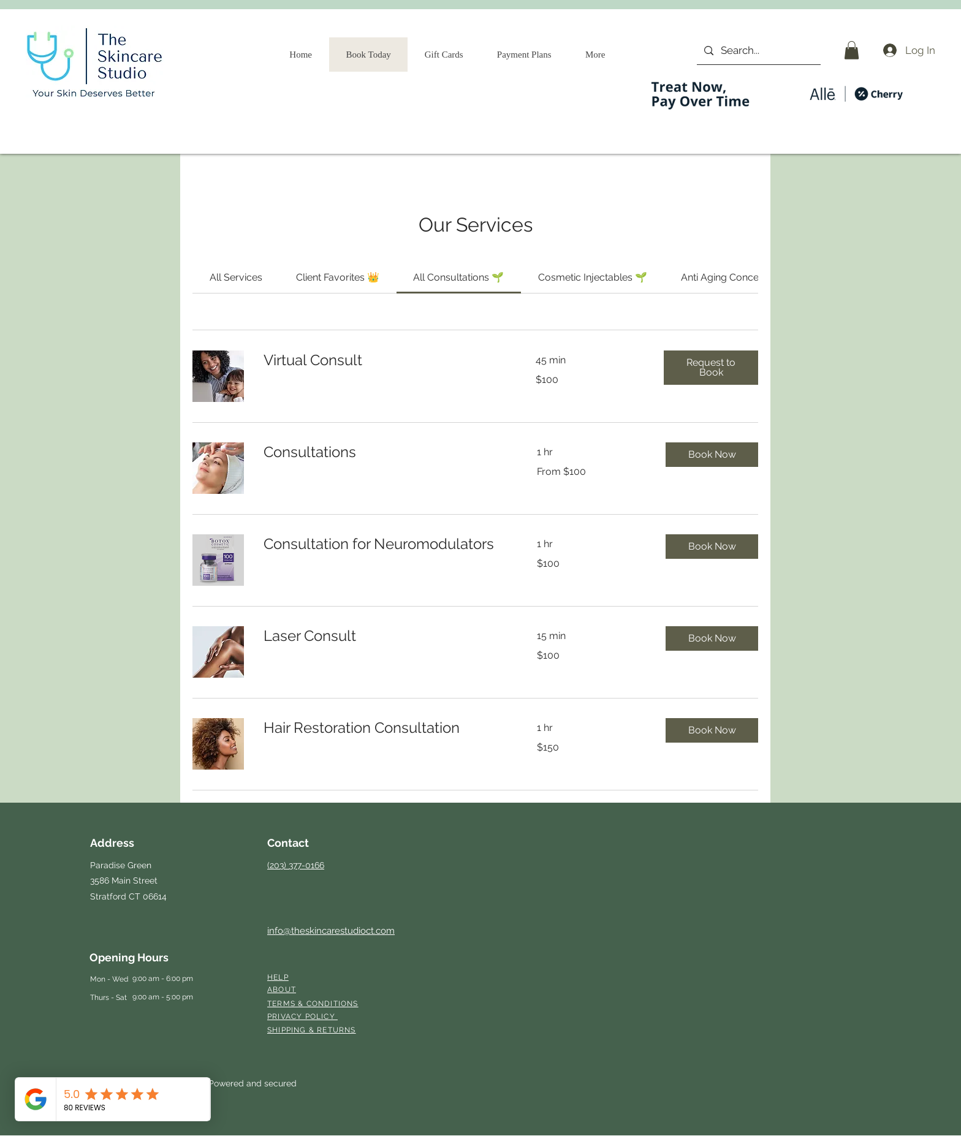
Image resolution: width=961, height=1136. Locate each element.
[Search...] (758, 50)
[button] (851, 50)
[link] (236, 277)
